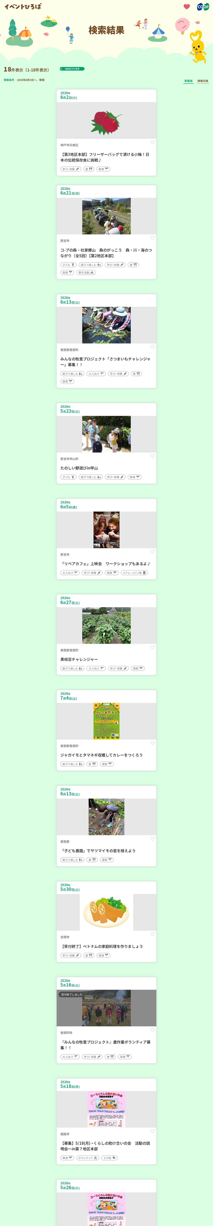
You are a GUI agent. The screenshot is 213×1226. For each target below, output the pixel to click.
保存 (95, 145)
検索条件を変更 (81, 68)
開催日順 (203, 81)
